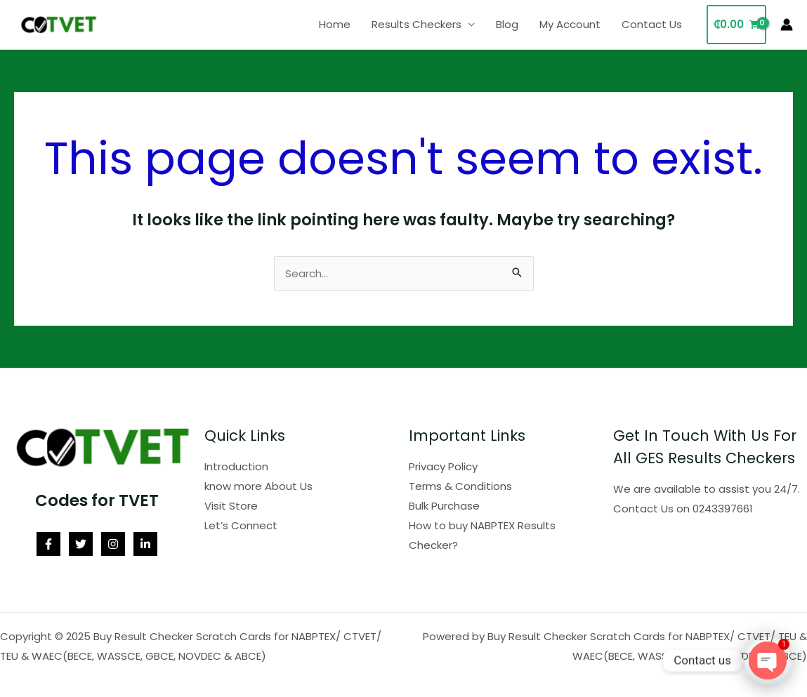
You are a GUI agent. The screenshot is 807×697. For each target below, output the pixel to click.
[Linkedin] (145, 544)
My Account (570, 24)
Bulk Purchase (444, 505)
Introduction (236, 466)
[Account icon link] (786, 24)
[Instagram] (113, 544)
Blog (507, 24)
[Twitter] (81, 544)
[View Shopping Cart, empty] (736, 25)
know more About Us (258, 486)
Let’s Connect (240, 525)
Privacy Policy (443, 466)
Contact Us (652, 24)
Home (334, 24)
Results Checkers (416, 24)
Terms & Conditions (460, 486)
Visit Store (231, 505)
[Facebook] (48, 544)
